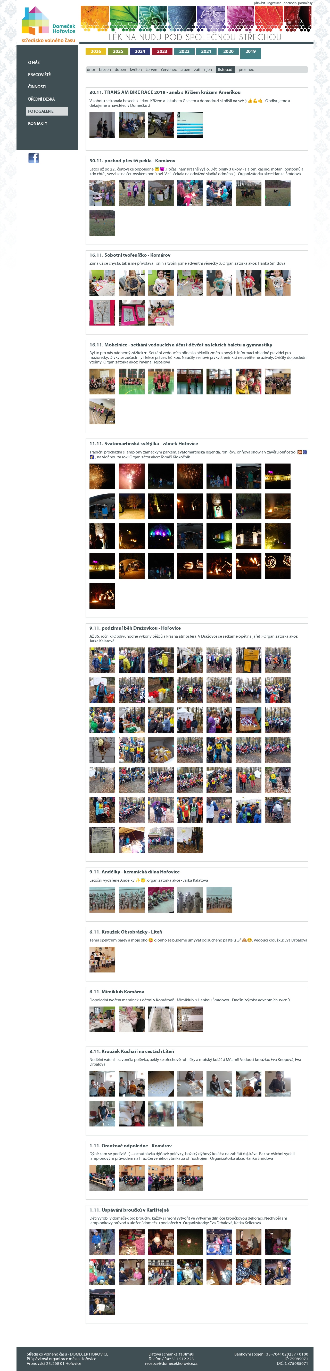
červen (151, 69)
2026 (96, 51)
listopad (225, 69)
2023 (162, 51)
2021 (206, 51)
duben (120, 69)
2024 (140, 51)
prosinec (246, 69)
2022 (184, 51)
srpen (185, 69)
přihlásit (259, 3)
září (197, 69)
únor (91, 69)
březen (105, 69)
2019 (250, 51)
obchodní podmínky (298, 3)
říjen (208, 69)
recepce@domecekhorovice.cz (171, 1363)
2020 (228, 51)
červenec (169, 69)
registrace (274, 3)
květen (136, 69)
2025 (118, 51)
